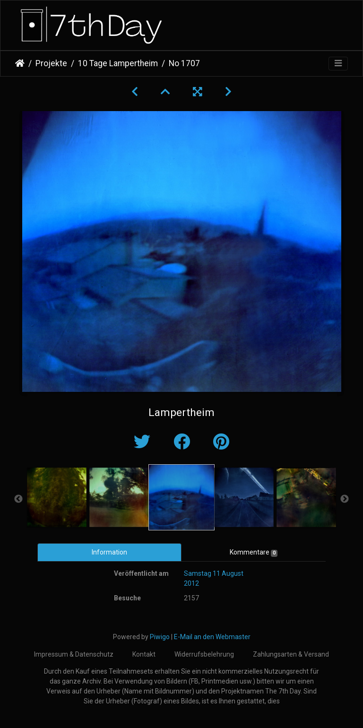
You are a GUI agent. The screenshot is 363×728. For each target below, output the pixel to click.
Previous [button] (18, 499)
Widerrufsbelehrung (204, 654)
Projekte (51, 63)
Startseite (20, 63)
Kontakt (144, 654)
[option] (57, 497)
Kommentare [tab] (253, 552)
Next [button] (344, 499)
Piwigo (160, 637)
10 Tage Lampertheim (118, 63)
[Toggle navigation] (338, 63)
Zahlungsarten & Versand (291, 654)
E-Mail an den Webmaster (212, 637)
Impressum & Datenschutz (73, 654)
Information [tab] (109, 552)
